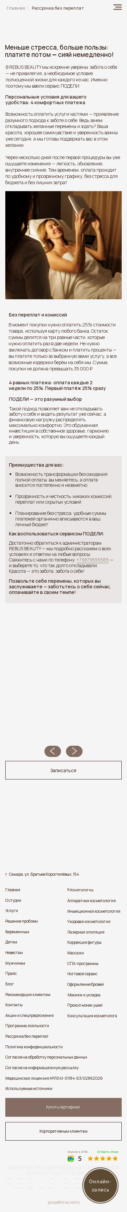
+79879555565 (92, 560)
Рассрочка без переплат (27, 1036)
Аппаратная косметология (91, 900)
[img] (117, 7)
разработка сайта (64, 1202)
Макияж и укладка (84, 995)
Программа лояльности (27, 1025)
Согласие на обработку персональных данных (46, 1057)
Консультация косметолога (92, 1016)
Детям (11, 942)
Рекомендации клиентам (27, 994)
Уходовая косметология (88, 921)
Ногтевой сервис (82, 974)
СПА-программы (82, 963)
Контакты (14, 1005)
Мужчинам (15, 963)
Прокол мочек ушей (84, 1005)
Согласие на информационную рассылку (42, 1067)
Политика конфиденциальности (34, 1047)
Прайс (11, 973)
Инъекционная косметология (93, 911)
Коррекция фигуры (84, 942)
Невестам (14, 952)
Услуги (11, 910)
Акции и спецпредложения (29, 1015)
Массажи (75, 953)
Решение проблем (21, 921)
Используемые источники (28, 1088)
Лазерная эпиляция (85, 932)
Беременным (17, 932)
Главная (12, 890)
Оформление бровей (85, 984)
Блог (9, 984)
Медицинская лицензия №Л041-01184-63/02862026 (54, 1078)
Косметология (80, 890)
